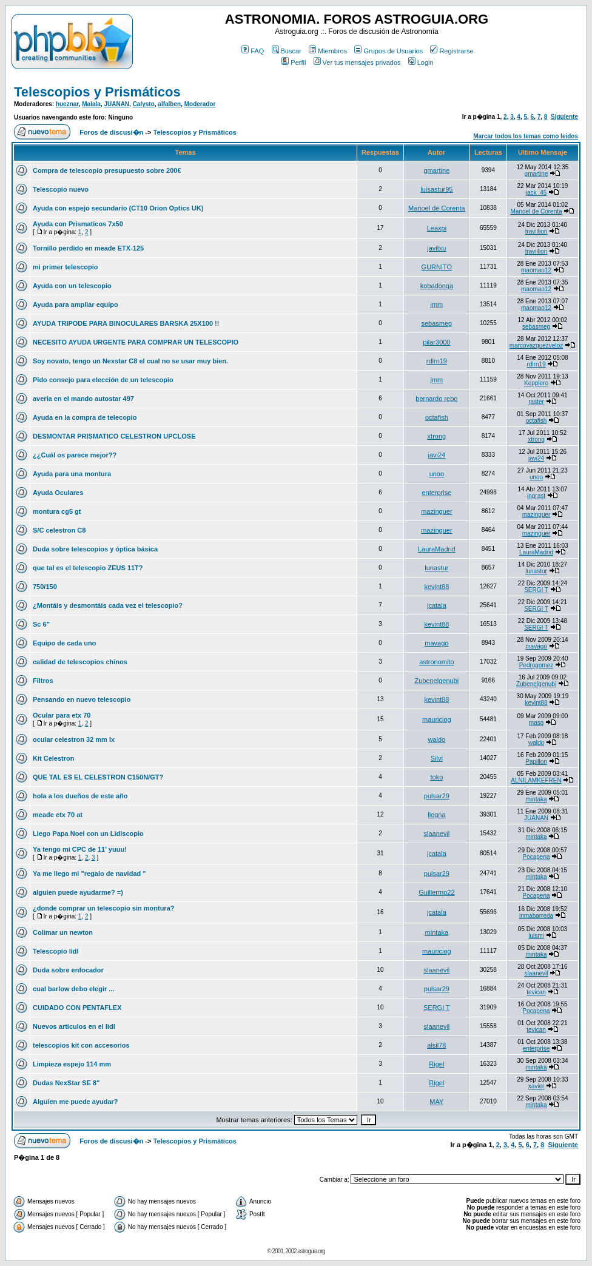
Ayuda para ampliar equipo (75, 304)
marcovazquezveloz (536, 345)
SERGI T (536, 590)
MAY (436, 1101)
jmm (436, 304)
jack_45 (536, 192)
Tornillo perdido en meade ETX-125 (88, 248)
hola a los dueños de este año (80, 796)
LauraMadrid (437, 549)
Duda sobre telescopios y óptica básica (95, 549)
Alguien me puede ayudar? (75, 1101)
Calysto (144, 104)
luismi (536, 935)
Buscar (286, 51)
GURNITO (437, 267)
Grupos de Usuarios (388, 51)
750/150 (45, 586)
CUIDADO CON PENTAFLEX (77, 1007)
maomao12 (536, 270)
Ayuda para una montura (72, 473)
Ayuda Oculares (58, 492)
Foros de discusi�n (111, 132)
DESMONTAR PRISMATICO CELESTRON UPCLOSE (114, 436)
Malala (91, 104)
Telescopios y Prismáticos (97, 91)
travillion (536, 231)
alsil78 (436, 1045)
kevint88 (436, 586)
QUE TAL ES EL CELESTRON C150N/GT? (98, 777)
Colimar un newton (63, 932)
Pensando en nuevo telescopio (81, 699)
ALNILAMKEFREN (536, 780)
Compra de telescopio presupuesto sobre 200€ (107, 170)
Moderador (200, 104)
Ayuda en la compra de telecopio (84, 417)
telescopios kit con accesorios (81, 1045)
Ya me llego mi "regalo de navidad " (89, 873)
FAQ (252, 51)
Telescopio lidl (56, 951)
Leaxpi (436, 228)
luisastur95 (436, 189)
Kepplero (536, 383)
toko (436, 777)
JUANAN (116, 104)
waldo (437, 739)
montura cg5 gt (57, 511)
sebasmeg (436, 323)
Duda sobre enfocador (68, 970)
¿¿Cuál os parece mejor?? (74, 455)
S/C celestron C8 (59, 530)
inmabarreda (536, 915)
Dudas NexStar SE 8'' (66, 1082)
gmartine (436, 170)
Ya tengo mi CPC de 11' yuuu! (80, 849)
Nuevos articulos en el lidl (74, 1026)
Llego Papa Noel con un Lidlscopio (88, 833)
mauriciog (436, 719)
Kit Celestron (53, 758)
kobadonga (436, 285)
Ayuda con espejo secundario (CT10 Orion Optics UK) (118, 208)
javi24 (437, 455)
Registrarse (451, 51)
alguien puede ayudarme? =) (78, 892)
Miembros (328, 51)
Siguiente (564, 116)
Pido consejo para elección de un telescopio (103, 379)
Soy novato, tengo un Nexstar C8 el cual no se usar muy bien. (130, 361)
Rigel (436, 1064)
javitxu (436, 248)
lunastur (436, 567)
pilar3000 (436, 342)
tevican (536, 992)
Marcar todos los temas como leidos (525, 136)
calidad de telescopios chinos (80, 661)
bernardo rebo (436, 398)
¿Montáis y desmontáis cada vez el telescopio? (108, 605)
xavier (536, 1086)
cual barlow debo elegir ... (73, 988)
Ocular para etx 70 (61, 715)
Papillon (536, 761)
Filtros (43, 680)
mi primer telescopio (65, 267)
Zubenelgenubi (436, 680)
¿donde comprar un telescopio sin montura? (103, 908)
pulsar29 (436, 796)
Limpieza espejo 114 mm (72, 1064)
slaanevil (436, 833)
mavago (436, 643)
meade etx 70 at (57, 814)
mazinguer (436, 511)
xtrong (437, 436)
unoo (436, 473)
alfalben (169, 104)
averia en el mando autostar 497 (83, 398)
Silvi (437, 758)
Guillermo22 (436, 892)
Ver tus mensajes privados (357, 62)
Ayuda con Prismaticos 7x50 (78, 223)
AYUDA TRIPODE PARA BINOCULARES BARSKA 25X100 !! (126, 323)
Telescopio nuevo (61, 189)
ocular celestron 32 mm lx (74, 739)
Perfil (293, 62)
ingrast (536, 496)
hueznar (67, 104)
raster (536, 402)
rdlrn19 (436, 361)
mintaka (536, 799)
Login (421, 62)
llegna (436, 814)
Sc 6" (41, 624)
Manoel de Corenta (436, 208)
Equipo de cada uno (64, 643)
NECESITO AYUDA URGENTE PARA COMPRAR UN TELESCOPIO (135, 342)
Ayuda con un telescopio (72, 285)
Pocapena (536, 857)
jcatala (436, 605)
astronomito (436, 661)
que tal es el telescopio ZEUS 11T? (88, 567)
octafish (436, 417)
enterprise (436, 492)
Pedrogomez (536, 665)
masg (536, 722)
